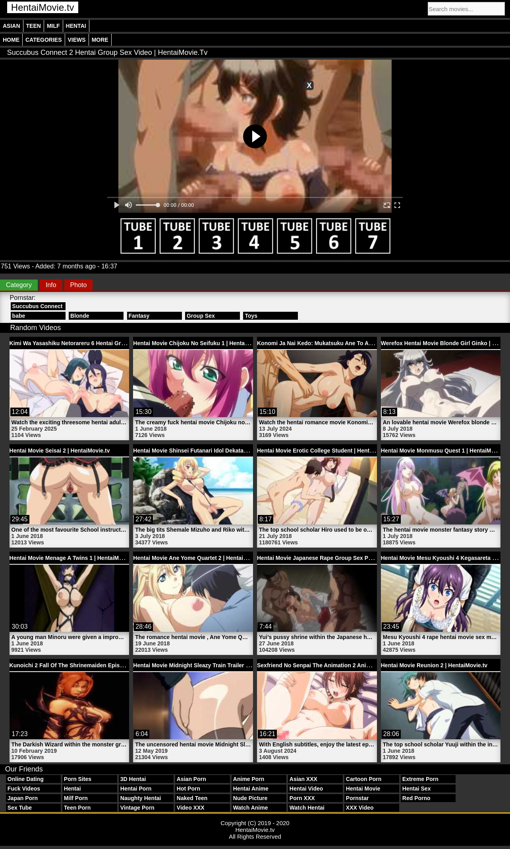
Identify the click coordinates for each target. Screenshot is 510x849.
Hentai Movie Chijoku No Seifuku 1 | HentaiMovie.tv (201, 343)
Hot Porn (188, 788)
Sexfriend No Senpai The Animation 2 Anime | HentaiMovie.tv (337, 665)
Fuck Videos (24, 788)
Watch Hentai (307, 807)
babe (18, 316)
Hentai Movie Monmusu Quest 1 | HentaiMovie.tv (445, 450)
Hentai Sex (416, 788)
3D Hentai (133, 779)
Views (77, 40)
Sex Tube (20, 807)
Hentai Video (306, 788)
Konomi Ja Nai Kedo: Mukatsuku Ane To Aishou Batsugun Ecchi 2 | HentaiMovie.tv (366, 343)
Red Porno (416, 798)
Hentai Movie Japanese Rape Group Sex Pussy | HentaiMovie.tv (341, 558)
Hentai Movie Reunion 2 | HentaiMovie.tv (434, 665)
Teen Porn (77, 807)
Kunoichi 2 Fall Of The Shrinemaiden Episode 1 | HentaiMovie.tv (94, 665)
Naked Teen (192, 798)
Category (19, 285)
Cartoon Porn (363, 779)
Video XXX (191, 807)
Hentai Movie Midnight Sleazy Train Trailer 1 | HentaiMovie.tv (212, 665)
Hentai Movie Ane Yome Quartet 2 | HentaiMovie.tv (199, 558)
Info (51, 285)
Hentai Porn (136, 788)
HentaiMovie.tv (42, 7)
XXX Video (360, 807)
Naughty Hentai (140, 798)
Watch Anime (250, 807)
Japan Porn (23, 798)
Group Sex (201, 316)
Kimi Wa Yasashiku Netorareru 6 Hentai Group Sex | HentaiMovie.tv (98, 343)
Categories (43, 40)
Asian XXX (303, 779)
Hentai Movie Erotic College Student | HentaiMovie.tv (326, 450)
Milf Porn (76, 798)
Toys (251, 316)
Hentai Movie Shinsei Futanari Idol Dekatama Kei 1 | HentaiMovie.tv (221, 450)
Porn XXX (302, 798)
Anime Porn (249, 779)
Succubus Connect (37, 306)
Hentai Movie (363, 788)
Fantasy (139, 316)
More (100, 40)
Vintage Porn (137, 807)
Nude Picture (250, 798)
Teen (33, 26)
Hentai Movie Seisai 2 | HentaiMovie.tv (60, 450)
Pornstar (357, 798)
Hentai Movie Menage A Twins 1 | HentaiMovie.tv (73, 558)
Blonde (79, 316)
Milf (53, 26)
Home (11, 40)
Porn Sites (77, 779)
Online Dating (26, 779)
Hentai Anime (251, 788)
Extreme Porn (420, 779)
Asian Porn (191, 779)
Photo (78, 285)
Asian (11, 26)
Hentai (76, 26)
